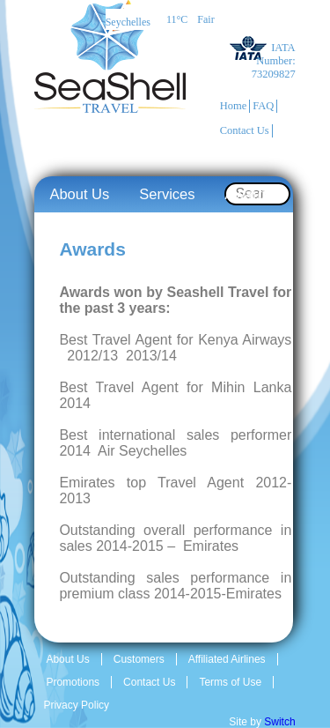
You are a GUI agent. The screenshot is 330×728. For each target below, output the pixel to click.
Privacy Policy (76, 705)
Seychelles (128, 22)
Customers (139, 659)
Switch (279, 722)
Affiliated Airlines (227, 659)
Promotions (72, 682)
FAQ (263, 106)
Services (166, 194)
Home (233, 106)
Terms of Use (230, 682)
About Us (79, 194)
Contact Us (244, 130)
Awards (249, 194)
